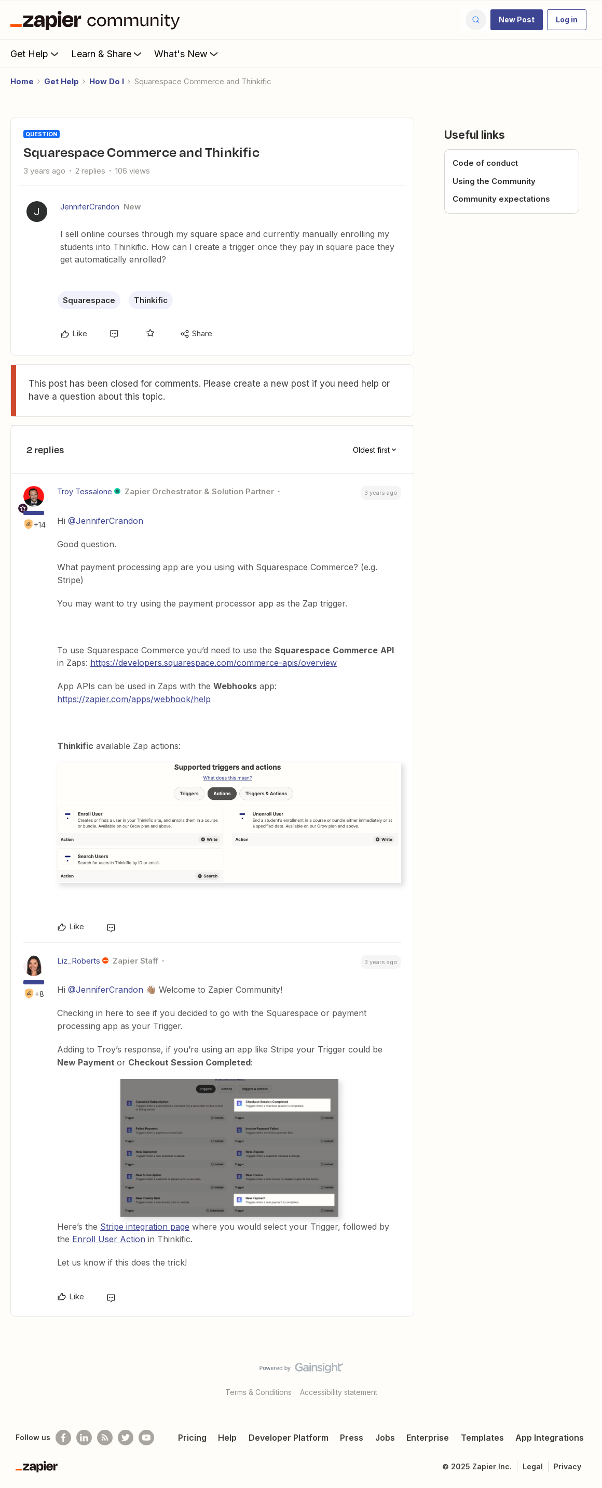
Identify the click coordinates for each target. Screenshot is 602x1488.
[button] (516, 19)
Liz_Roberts (78, 961)
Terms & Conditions (258, 1392)
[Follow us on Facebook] (63, 1437)
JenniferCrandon (89, 207)
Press (351, 1437)
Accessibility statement (338, 1392)
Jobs (385, 1437)
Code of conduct (485, 163)
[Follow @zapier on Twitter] (125, 1437)
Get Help (35, 53)
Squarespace (89, 300)
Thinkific (151, 300)
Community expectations (501, 199)
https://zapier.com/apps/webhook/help (134, 699)
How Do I (106, 81)
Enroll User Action (108, 1239)
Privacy (567, 1466)
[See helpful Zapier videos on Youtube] (146, 1437)
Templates (482, 1437)
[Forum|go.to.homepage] (97, 19)
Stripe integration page (144, 1226)
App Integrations (549, 1437)
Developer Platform (289, 1437)
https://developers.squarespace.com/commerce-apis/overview (213, 662)
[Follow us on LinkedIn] (84, 1437)
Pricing (192, 1437)
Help (227, 1437)
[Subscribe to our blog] (105, 1437)
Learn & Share (107, 53)
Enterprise (427, 1437)
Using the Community (494, 181)
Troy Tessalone (84, 491)
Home (22, 81)
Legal (533, 1466)
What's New (187, 53)
